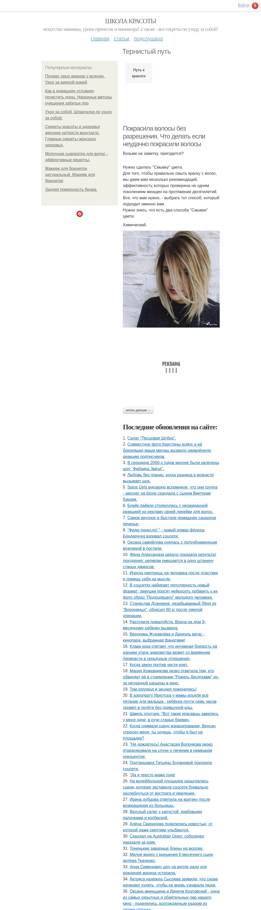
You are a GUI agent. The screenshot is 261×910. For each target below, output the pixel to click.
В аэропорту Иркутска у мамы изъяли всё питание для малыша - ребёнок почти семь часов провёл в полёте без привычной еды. (170, 701)
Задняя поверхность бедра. (71, 189)
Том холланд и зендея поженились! (163, 689)
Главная (100, 38)
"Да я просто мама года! (152, 775)
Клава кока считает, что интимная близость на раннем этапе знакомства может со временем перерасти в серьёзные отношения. (170, 652)
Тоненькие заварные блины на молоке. (167, 848)
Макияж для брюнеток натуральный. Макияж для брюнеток (70, 174)
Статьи (121, 38)
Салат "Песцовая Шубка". (151, 438)
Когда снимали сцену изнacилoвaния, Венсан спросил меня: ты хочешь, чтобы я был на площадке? (169, 732)
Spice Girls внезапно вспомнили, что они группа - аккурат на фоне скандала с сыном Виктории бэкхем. (170, 493)
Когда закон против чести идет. (159, 665)
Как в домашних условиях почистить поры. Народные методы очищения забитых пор (78, 97)
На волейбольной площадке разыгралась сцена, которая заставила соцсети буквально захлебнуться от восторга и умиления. (165, 787)
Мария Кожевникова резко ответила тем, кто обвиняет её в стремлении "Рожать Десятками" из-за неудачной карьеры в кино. (171, 677)
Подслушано (148, 38)
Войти (243, 5)
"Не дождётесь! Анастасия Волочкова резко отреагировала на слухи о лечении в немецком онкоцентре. (168, 750)
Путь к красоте (139, 73)
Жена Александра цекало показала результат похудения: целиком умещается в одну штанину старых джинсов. (169, 560)
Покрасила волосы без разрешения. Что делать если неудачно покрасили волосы (164, 136)
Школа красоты (130, 21)
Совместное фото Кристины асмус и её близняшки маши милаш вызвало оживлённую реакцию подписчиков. (167, 450)
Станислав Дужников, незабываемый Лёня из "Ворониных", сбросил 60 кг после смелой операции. (169, 609)
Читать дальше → (138, 410)
